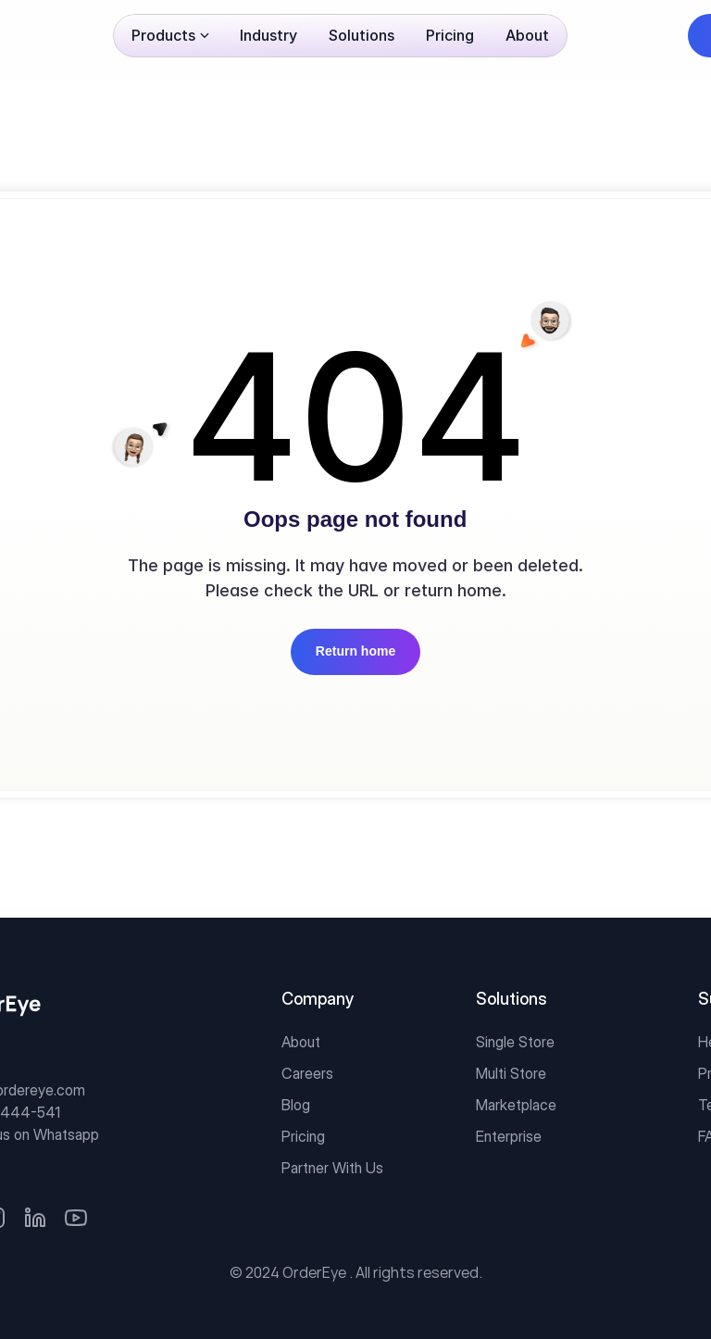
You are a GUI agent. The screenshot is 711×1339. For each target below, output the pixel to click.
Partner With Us (332, 1167)
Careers (307, 1073)
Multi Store (511, 1073)
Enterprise (509, 1136)
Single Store (515, 1041)
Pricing (303, 1136)
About (300, 1041)
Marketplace (516, 1104)
